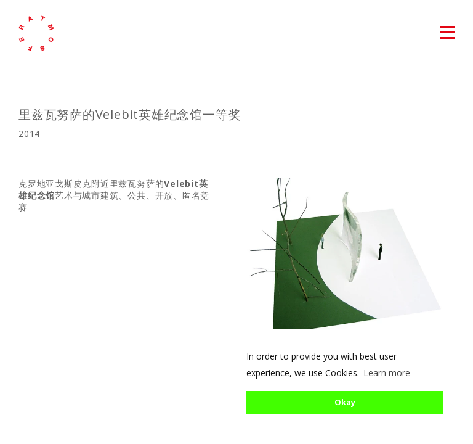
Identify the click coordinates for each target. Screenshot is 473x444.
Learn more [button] (386, 373)
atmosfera (36, 33)
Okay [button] (344, 402)
